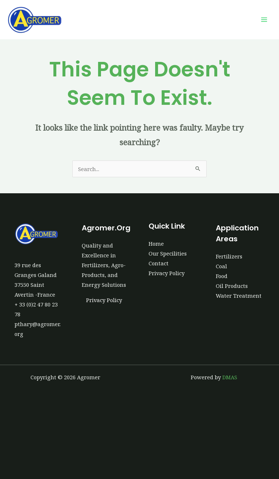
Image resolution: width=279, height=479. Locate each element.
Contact (159, 263)
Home (156, 243)
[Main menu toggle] (264, 19)
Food (221, 276)
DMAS (229, 377)
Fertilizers (229, 256)
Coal (221, 266)
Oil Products (232, 285)
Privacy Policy (104, 300)
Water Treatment (239, 295)
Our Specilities (168, 253)
